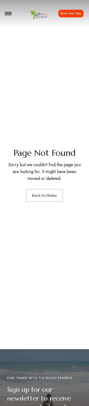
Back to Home (44, 195)
